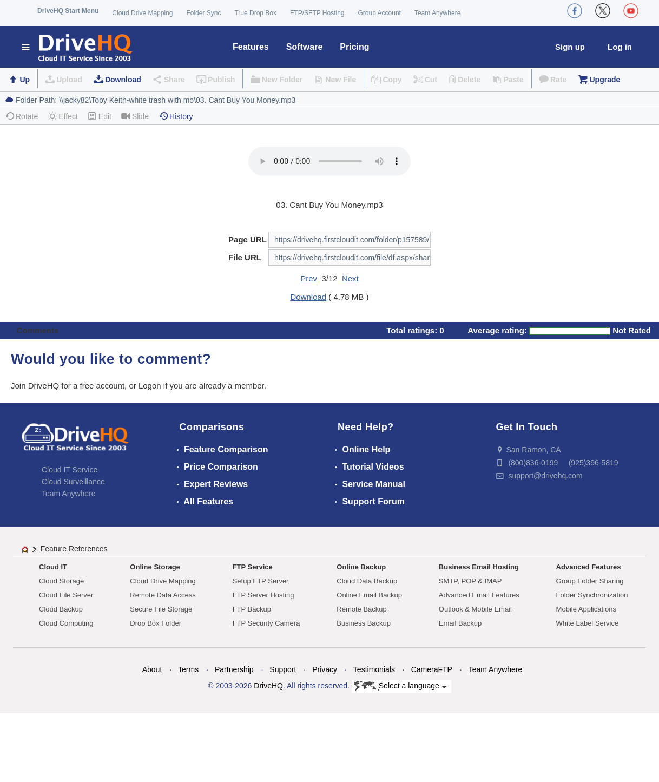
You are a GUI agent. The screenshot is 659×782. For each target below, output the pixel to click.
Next (350, 278)
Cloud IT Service (69, 469)
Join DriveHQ (36, 385)
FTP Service (253, 567)
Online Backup (361, 567)
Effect (63, 116)
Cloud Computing (66, 623)
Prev (308, 278)
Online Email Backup (369, 595)
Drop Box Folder (155, 623)
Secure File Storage (161, 609)
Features (251, 46)
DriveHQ (268, 685)
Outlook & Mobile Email (475, 609)
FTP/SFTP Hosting (317, 13)
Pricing (354, 46)
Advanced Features (588, 567)
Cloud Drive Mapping (142, 13)
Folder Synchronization (592, 595)
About (152, 669)
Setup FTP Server (261, 581)
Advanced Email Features (479, 595)
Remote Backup (362, 609)
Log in (620, 46)
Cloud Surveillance (73, 481)
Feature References (74, 548)
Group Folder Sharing (590, 581)
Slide (135, 116)
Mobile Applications (586, 609)
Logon (150, 385)
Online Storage (155, 567)
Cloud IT (53, 567)
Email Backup (460, 623)
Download (123, 79)
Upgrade (604, 79)
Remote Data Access (162, 595)
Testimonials (374, 669)
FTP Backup (252, 609)
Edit (99, 116)
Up (24, 79)
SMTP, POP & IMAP (470, 581)
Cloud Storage (61, 581)
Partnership (234, 669)
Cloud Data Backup (367, 581)
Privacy (324, 669)
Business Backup (364, 623)
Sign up (570, 46)
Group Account (379, 13)
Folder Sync (203, 13)
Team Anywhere (437, 13)
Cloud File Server (66, 595)
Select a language (400, 686)
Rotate (21, 116)
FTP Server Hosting (263, 595)
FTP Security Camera (266, 623)
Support (282, 669)
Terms (188, 669)
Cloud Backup (61, 609)
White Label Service (587, 623)
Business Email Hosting (479, 567)
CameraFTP (431, 669)
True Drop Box (255, 13)
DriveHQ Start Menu (67, 11)
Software (304, 46)
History (176, 116)
